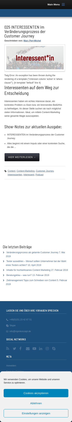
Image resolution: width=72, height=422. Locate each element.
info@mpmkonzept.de (20, 331)
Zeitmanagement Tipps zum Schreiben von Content (31, 280)
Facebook (21, 348)
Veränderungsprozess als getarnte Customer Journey (32, 252)
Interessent (28, 174)
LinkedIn (41, 348)
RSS (8, 348)
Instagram (48, 348)
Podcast (39, 174)
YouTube (35, 348)
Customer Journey (45, 171)
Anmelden (11, 365)
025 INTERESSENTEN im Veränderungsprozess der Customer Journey (25, 31)
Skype (13, 325)
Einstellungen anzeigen (36, 413)
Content (11, 171)
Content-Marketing (26, 171)
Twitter (15, 348)
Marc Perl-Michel (32, 40)
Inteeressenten (15, 174)
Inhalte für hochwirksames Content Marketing (28, 270)
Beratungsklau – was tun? (19, 275)
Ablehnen (36, 403)
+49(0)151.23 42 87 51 (21, 319)
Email (28, 348)
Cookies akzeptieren (36, 393)
